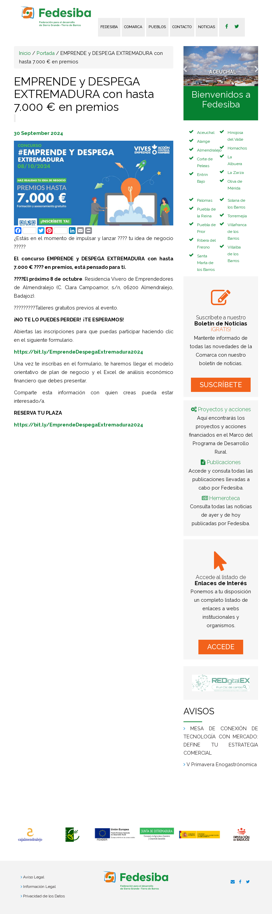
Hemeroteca (224, 498)
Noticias (206, 27)
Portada (46, 53)
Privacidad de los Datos (44, 896)
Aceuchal (205, 132)
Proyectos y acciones (224, 409)
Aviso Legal (33, 877)
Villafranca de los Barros (237, 231)
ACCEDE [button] (220, 647)
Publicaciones (224, 462)
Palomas (204, 200)
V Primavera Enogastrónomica (222, 764)
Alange (203, 141)
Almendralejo (209, 150)
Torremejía (237, 216)
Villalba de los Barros (234, 254)
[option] (30, 835)
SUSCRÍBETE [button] (221, 385)
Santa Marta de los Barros (206, 263)
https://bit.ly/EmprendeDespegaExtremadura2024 (78, 352)
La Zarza (236, 172)
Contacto (182, 27)
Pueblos (157, 27)
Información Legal (39, 886)
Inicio (25, 53)
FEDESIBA (109, 27)
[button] (189, 66)
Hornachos (237, 148)
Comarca (133, 27)
